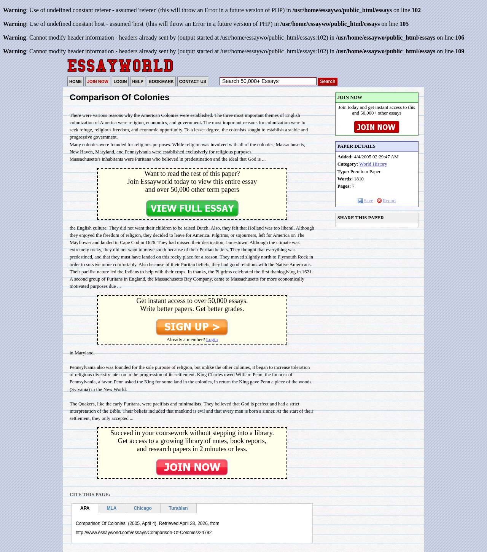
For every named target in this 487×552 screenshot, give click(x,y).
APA (84, 508)
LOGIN (120, 81)
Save (365, 200)
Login (212, 339)
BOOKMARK (161, 81)
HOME (75, 81)
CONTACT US (192, 81)
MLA (111, 508)
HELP (137, 81)
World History (373, 164)
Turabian (178, 508)
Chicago (142, 508)
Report (386, 200)
